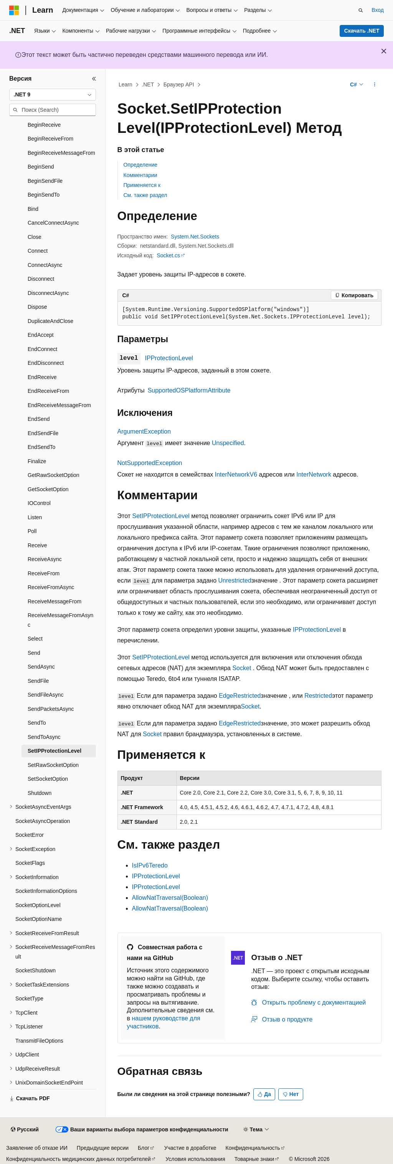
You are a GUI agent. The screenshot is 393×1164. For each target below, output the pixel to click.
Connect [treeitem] (38, 251)
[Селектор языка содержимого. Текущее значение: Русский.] (24, 1130)
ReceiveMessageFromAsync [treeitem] (60, 620)
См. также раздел (145, 195)
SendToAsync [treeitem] (44, 737)
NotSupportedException (149, 463)
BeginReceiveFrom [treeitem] (50, 139)
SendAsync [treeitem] (41, 667)
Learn (125, 84)
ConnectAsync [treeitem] (45, 265)
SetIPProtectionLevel (160, 516)
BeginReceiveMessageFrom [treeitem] (61, 153)
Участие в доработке (190, 1148)
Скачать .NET (362, 31)
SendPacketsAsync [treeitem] (51, 709)
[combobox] (52, 95)
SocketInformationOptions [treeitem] (46, 891)
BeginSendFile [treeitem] (45, 181)
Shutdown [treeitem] (39, 793)
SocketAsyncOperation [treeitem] (42, 821)
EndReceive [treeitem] (42, 377)
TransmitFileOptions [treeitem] (39, 1041)
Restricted (318, 695)
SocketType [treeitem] (29, 998)
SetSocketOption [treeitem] (48, 779)
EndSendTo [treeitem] (41, 447)
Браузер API (178, 84)
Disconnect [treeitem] (41, 279)
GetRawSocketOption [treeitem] (53, 475)
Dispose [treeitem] (37, 307)
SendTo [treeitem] (37, 723)
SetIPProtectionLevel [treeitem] (54, 751)
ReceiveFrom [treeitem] (43, 573)
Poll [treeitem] (32, 531)
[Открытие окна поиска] (360, 10)
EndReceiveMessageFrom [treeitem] (59, 405)
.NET (148, 84)
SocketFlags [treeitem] (30, 863)
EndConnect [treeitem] (42, 349)
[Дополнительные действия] (374, 85)
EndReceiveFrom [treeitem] (48, 391)
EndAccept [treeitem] (41, 335)
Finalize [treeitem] (37, 461)
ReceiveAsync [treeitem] (45, 559)
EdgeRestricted (240, 695)
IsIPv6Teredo (150, 865)
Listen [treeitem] (35, 517)
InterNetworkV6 (236, 474)
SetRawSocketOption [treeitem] (53, 765)
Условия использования (195, 1159)
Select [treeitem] (35, 639)
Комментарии (140, 175)
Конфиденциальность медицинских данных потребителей (78, 1159)
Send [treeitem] (34, 653)
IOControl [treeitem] (39, 503)
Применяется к (142, 185)
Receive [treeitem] (37, 545)
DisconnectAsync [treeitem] (48, 293)
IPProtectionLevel (169, 358)
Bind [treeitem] (33, 209)
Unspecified (228, 443)
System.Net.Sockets (195, 236)
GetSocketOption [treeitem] (48, 489)
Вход (378, 10)
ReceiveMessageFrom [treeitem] (54, 601)
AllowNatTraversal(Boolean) (170, 897)
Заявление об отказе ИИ (37, 1148)
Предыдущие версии (103, 1148)
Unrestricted (234, 580)
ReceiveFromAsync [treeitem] (51, 587)
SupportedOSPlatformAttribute (189, 390)
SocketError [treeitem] (29, 835)
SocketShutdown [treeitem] (35, 970)
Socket (241, 668)
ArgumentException (144, 431)
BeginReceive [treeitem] (44, 125)
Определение (141, 165)
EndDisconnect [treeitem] (46, 363)
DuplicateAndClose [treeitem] (50, 321)
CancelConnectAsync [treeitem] (53, 223)
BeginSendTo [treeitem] (43, 195)
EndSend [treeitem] (39, 419)
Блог (143, 1148)
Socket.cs (168, 255)
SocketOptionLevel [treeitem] (38, 905)
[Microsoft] (14, 10)
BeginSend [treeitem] (41, 167)
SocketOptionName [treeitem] (38, 919)
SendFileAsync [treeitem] (45, 695)
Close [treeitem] (34, 237)
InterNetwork (313, 474)
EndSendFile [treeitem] (43, 433)
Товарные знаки (254, 1159)
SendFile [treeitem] (38, 681)
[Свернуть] (94, 79)
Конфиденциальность (253, 1148)
